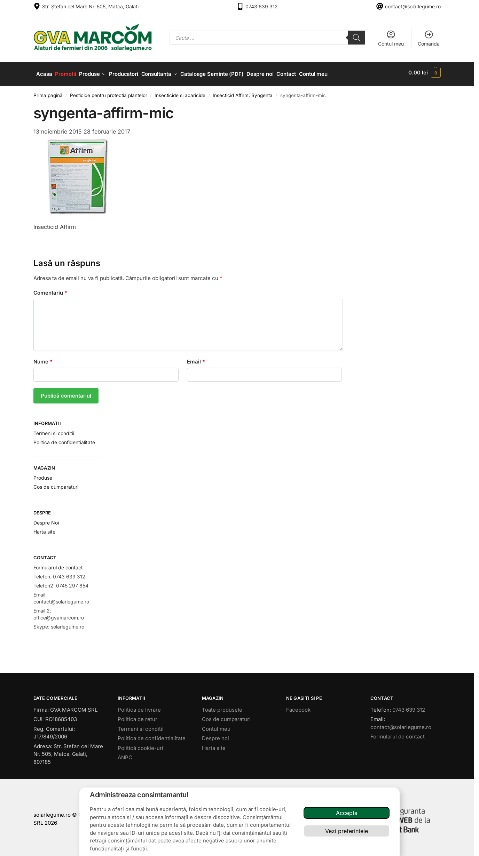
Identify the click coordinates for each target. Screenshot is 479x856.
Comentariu (50, 289)
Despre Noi (46, 519)
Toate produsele (222, 706)
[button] (424, 72)
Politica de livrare (139, 706)
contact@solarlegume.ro (413, 6)
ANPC (125, 754)
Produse (42, 475)
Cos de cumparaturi (55, 484)
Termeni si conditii (53, 430)
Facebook (298, 706)
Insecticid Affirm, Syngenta (243, 92)
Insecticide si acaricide (180, 92)
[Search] (356, 38)
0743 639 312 (261, 6)
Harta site (44, 528)
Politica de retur (137, 716)
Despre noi (215, 735)
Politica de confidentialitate (64, 439)
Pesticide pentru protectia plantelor (108, 92)
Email (196, 358)
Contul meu (391, 38)
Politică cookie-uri (140, 745)
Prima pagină (48, 92)
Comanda (429, 38)
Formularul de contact (58, 564)
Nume (43, 358)
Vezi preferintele (346, 830)
